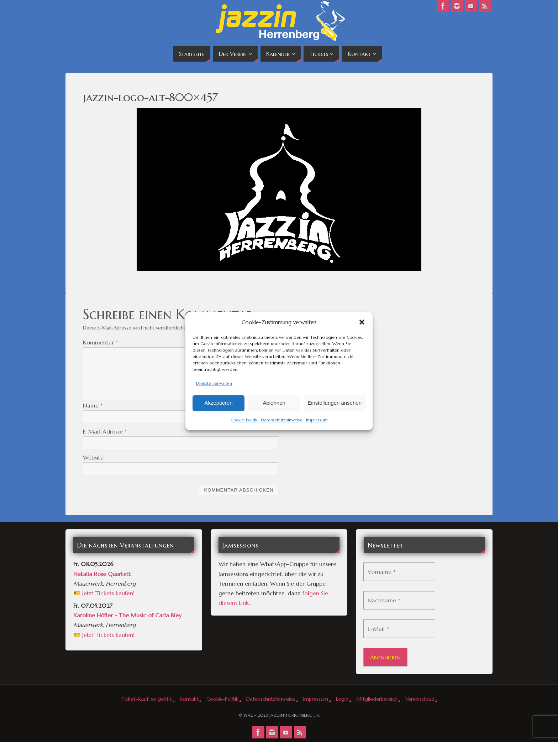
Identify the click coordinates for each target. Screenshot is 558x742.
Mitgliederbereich (377, 699)
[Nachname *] (399, 600)
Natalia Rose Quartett (102, 573)
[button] (361, 322)
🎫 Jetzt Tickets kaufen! (104, 593)
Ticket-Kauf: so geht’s (146, 699)
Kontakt (189, 699)
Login (342, 699)
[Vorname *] (399, 572)
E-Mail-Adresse (105, 431)
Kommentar (100, 342)
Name (93, 405)
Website (93, 457)
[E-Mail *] (399, 629)
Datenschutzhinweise (281, 419)
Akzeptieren (218, 403)
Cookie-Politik (244, 419)
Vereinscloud (420, 699)
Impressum (317, 419)
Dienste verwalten (214, 383)
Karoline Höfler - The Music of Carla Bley (127, 615)
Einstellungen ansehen (334, 403)
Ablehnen (274, 403)
